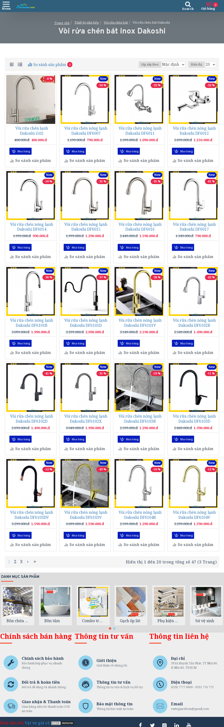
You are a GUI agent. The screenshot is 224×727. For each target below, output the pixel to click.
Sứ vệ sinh (204, 614)
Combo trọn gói (93, 614)
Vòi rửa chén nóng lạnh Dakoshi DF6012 (194, 131)
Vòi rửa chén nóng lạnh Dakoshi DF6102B (194, 321)
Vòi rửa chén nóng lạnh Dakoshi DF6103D (194, 416)
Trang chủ (61, 23)
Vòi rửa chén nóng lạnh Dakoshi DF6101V (140, 321)
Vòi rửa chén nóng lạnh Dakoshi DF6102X (85, 416)
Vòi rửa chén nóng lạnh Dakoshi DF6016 (140, 226)
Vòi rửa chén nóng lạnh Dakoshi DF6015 (85, 226)
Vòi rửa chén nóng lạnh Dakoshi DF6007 (85, 131)
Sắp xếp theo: (130, 64)
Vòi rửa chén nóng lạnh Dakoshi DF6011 (140, 131)
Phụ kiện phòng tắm (168, 614)
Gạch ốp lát (130, 614)
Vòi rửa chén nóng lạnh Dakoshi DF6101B (31, 321)
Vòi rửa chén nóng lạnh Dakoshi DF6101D (85, 321)
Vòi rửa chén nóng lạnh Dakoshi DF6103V (85, 510)
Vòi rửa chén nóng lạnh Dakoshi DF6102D (31, 416)
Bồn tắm (52, 614)
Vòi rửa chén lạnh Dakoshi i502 (31, 131)
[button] (110, 621)
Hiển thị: (197, 64)
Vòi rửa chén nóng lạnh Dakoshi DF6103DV (31, 510)
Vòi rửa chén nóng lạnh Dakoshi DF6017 (194, 226)
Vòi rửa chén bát (116, 22)
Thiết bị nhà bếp (86, 22)
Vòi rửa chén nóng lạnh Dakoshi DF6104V (194, 510)
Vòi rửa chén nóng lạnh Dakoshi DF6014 (31, 226)
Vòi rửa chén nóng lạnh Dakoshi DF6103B (140, 416)
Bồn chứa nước (18, 614)
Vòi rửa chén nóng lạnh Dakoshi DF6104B (140, 510)
